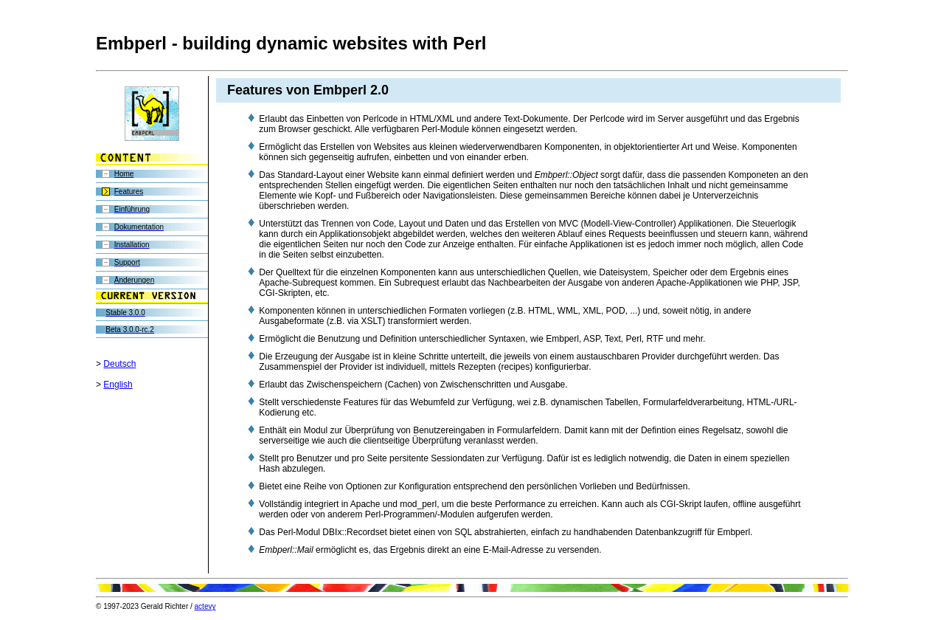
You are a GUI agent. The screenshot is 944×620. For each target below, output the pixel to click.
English (117, 384)
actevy (205, 606)
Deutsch (119, 364)
